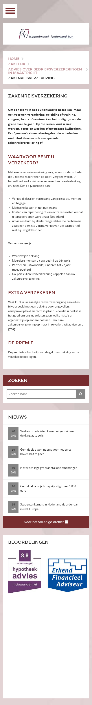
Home (13, 59)
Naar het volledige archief (46, 522)
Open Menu (10, 11)
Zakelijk (16, 64)
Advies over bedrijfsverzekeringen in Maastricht (45, 71)
